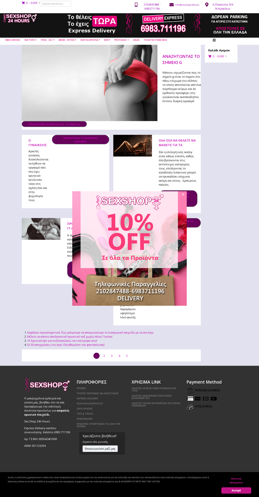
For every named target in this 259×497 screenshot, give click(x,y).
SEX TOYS (29, 39)
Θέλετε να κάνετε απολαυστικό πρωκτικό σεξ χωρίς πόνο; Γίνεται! (69, 336)
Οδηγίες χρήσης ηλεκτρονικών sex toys (154, 389)
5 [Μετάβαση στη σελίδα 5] (127, 356)
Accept (236, 490)
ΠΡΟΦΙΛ (81, 388)
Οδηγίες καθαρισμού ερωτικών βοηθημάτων (151, 397)
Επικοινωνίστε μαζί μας (100, 449)
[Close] (183, 194)
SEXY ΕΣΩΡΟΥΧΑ (89, 39)
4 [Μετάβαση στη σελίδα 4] (119, 356)
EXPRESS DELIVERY (87, 398)
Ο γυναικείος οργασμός (37, 145)
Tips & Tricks (85, 413)
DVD (106, 39)
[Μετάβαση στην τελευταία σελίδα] (192, 356)
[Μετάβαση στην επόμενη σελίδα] (135, 356)
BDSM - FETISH (66, 39)
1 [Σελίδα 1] (96, 356)
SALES (136, 39)
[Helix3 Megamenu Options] (214, 40)
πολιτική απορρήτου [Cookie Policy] (236, 480)
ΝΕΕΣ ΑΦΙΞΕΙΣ (12, 39)
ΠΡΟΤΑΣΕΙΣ (120, 39)
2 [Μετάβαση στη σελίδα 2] (104, 356)
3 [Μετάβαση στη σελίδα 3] (111, 356)
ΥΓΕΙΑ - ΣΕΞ (47, 39)
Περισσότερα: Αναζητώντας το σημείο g (54, 124)
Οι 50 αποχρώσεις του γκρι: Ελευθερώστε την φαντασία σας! (65, 345)
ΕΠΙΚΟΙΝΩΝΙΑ (84, 418)
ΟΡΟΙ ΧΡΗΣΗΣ (85, 408)
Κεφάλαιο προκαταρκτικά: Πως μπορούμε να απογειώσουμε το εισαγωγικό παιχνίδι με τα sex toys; (90, 332)
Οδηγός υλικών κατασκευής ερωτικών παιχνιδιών (156, 404)
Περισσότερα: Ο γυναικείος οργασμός (80, 139)
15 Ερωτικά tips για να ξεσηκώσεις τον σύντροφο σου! (62, 341)
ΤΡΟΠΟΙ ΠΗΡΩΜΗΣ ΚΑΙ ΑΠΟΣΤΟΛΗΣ (98, 393)
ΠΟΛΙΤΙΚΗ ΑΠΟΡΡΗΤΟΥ (90, 403)
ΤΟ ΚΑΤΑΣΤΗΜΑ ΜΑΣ (155, 39)
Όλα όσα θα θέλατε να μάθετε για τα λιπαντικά (177, 145)
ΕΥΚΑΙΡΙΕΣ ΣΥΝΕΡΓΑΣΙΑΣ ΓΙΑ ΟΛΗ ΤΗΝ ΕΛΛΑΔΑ (98, 425)
